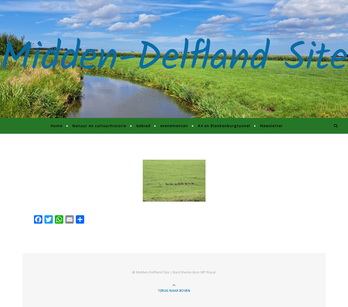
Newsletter (271, 125)
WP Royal (208, 272)
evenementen (174, 125)
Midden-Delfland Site (174, 59)
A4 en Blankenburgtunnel (224, 125)
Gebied (143, 125)
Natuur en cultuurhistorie (99, 125)
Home (56, 125)
